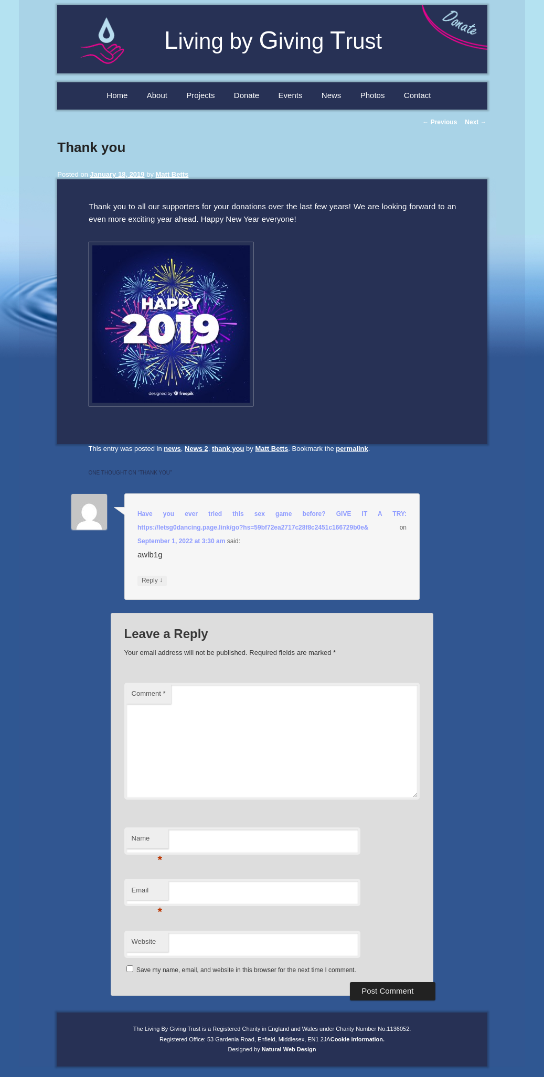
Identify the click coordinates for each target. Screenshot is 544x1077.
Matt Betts (172, 174)
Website (144, 941)
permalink (352, 449)
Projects (200, 95)
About (157, 95)
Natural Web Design (289, 1049)
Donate (246, 95)
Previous (439, 122)
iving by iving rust (273, 41)
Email (147, 893)
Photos (372, 95)
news (172, 449)
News (332, 95)
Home (116, 95)
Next (475, 122)
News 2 (196, 449)
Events (291, 95)
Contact (417, 95)
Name (147, 841)
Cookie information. (357, 1039)
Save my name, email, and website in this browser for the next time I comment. (246, 970)
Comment (149, 693)
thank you (228, 449)
